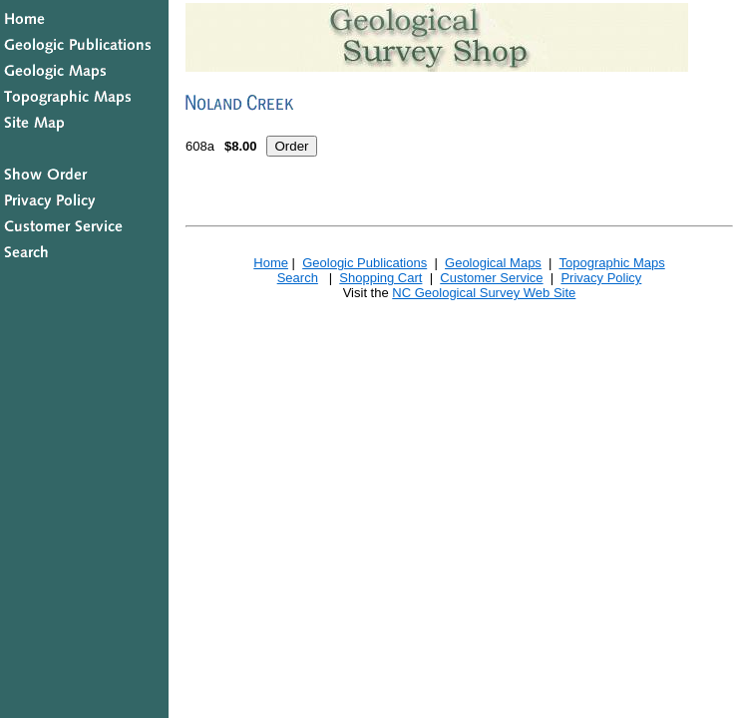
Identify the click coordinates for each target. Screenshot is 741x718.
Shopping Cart (380, 277)
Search (297, 277)
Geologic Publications (364, 262)
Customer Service (491, 277)
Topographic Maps (611, 262)
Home (270, 262)
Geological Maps (493, 262)
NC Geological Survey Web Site (483, 292)
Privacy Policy (600, 277)
